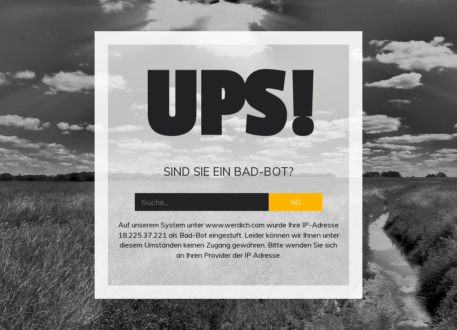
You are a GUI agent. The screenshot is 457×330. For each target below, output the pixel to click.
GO (296, 202)
